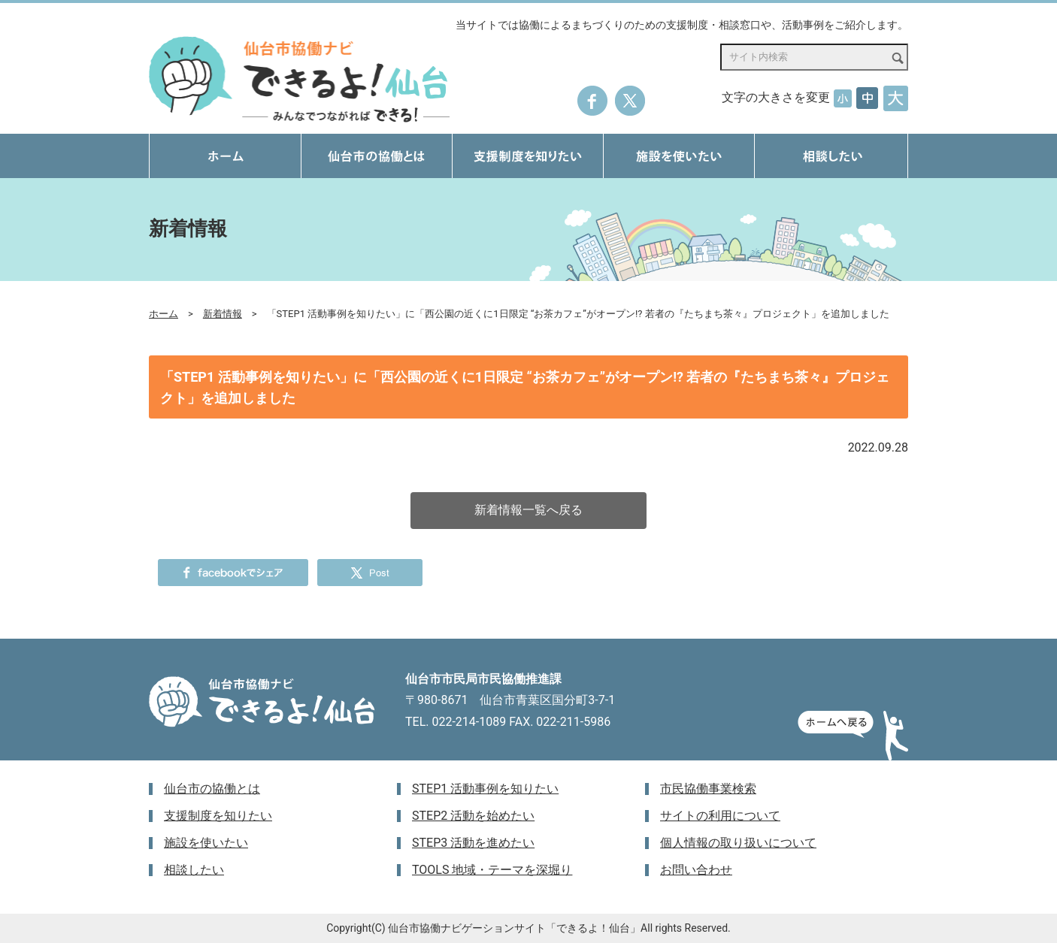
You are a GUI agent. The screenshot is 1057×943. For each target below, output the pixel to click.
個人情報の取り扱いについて (738, 843)
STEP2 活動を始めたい (473, 816)
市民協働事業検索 (708, 788)
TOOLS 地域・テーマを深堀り (492, 870)
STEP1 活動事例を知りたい (485, 788)
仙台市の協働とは (212, 788)
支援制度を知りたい (218, 816)
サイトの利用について (720, 816)
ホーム (163, 313)
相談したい (194, 870)
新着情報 (222, 313)
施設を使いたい (206, 843)
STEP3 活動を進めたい (473, 843)
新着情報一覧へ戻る (528, 510)
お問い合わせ (696, 870)
